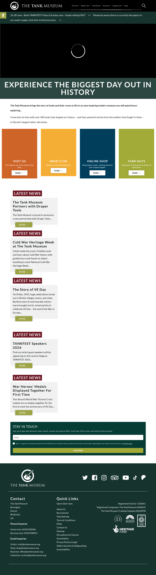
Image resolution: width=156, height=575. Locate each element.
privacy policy (127, 443)
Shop (126, 6)
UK (11, 518)
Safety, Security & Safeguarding (71, 545)
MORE (18, 173)
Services (106, 6)
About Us (61, 509)
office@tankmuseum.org (31, 551)
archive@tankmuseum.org (33, 555)
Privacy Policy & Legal (67, 542)
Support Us (117, 6)
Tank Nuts (96, 6)
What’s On (85, 6)
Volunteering (63, 516)
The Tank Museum (19, 503)
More (22, 224)
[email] (78, 437)
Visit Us (75, 6)
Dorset (13, 511)
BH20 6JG (15, 514)
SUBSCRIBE (78, 450)
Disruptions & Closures (68, 534)
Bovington (15, 507)
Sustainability (63, 549)
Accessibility (63, 538)
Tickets (138, 5)
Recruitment (63, 512)
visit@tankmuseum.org (29, 544)
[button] (3, 15)
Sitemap (61, 531)
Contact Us (62, 527)
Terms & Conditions (66, 520)
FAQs (59, 523)
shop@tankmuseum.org (27, 548)
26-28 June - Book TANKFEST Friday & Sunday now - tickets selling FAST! (48, 15)
